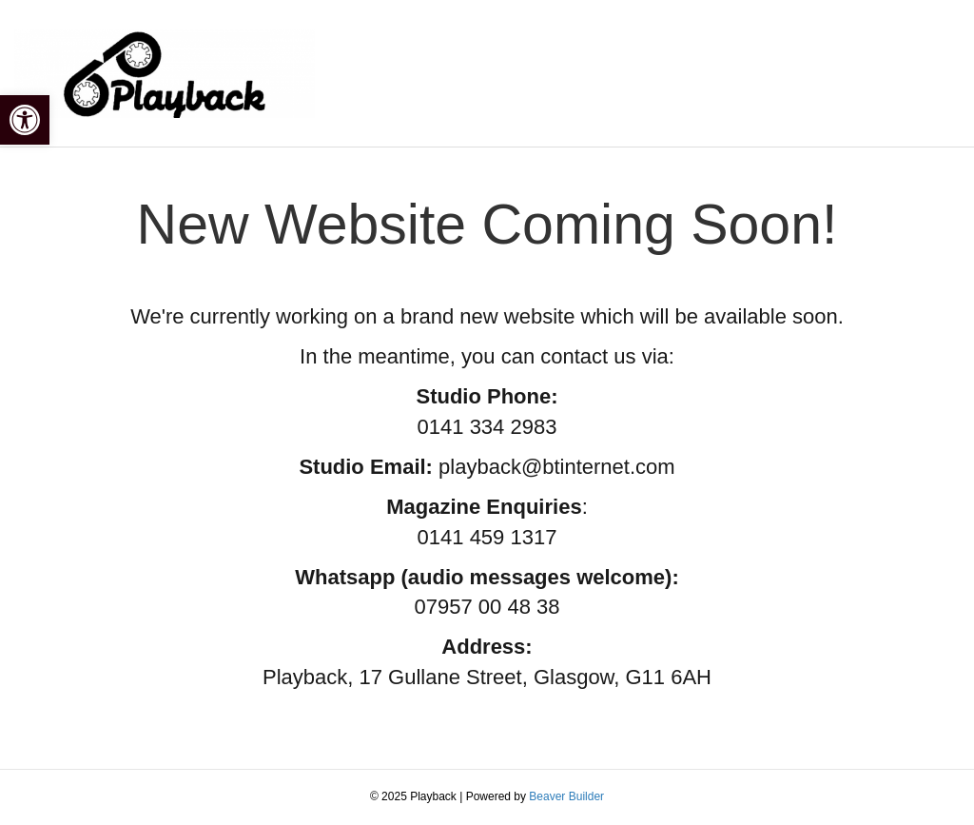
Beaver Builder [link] (566, 796)
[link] (24, 120)
